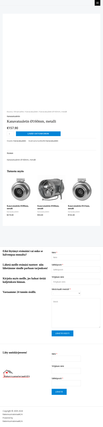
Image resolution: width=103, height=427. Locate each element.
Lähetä (59, 392)
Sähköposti (57, 264)
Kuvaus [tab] (10, 153)
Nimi (54, 252)
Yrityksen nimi (58, 277)
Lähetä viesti (62, 333)
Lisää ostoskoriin (38, 133)
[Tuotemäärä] (10, 133)
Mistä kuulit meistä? (61, 289)
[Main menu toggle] (97, 3)
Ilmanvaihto (19, 111)
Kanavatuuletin (31, 111)
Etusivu (10, 111)
